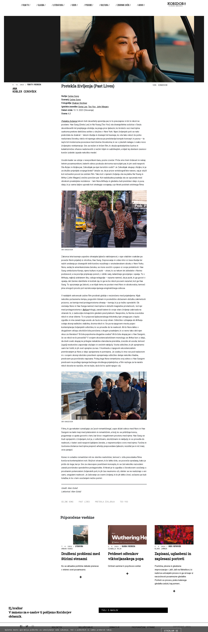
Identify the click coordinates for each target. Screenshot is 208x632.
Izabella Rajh (114, 548)
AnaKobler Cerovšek (24, 90)
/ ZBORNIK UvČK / (123, 5)
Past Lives (84, 501)
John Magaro (103, 106)
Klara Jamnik (161, 548)
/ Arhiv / (141, 5)
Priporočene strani (143, 627)
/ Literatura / (58, 5)
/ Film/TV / (25, 5)
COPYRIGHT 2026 (182, 626)
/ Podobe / (88, 5)
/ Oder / (74, 5)
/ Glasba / (41, 5)
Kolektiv (57, 627)
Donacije (114, 627)
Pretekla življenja (105, 501)
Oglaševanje (86, 627)
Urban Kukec (67, 548)
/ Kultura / (104, 5)
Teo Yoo (92, 106)
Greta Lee (82, 106)
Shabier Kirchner (79, 103)
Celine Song (73, 96)
